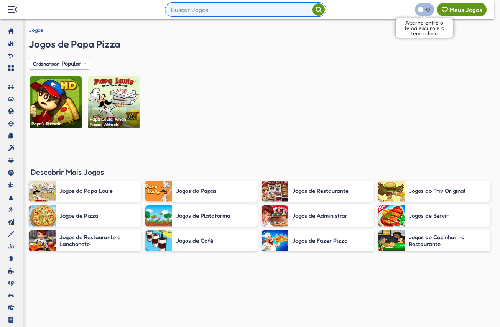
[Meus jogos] (462, 9)
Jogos (36, 30)
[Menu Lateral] (12, 9)
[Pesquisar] (318, 9)
